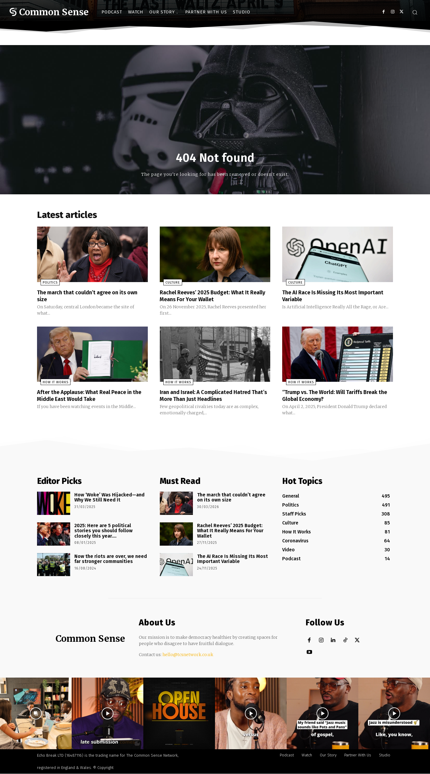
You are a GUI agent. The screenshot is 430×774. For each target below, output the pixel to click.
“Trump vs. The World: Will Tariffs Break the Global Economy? (336, 396)
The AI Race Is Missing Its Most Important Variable (323, 297)
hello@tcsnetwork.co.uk (187, 655)
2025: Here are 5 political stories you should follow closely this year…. (103, 531)
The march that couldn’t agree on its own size (86, 297)
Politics (46, 284)
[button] (415, 12)
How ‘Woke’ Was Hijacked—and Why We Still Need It (109, 497)
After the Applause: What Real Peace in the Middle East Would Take (90, 396)
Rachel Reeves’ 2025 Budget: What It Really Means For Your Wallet (209, 297)
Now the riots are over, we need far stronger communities (110, 559)
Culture (169, 284)
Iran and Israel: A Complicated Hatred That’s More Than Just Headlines (211, 396)
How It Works (52, 383)
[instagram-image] (36, 714)
